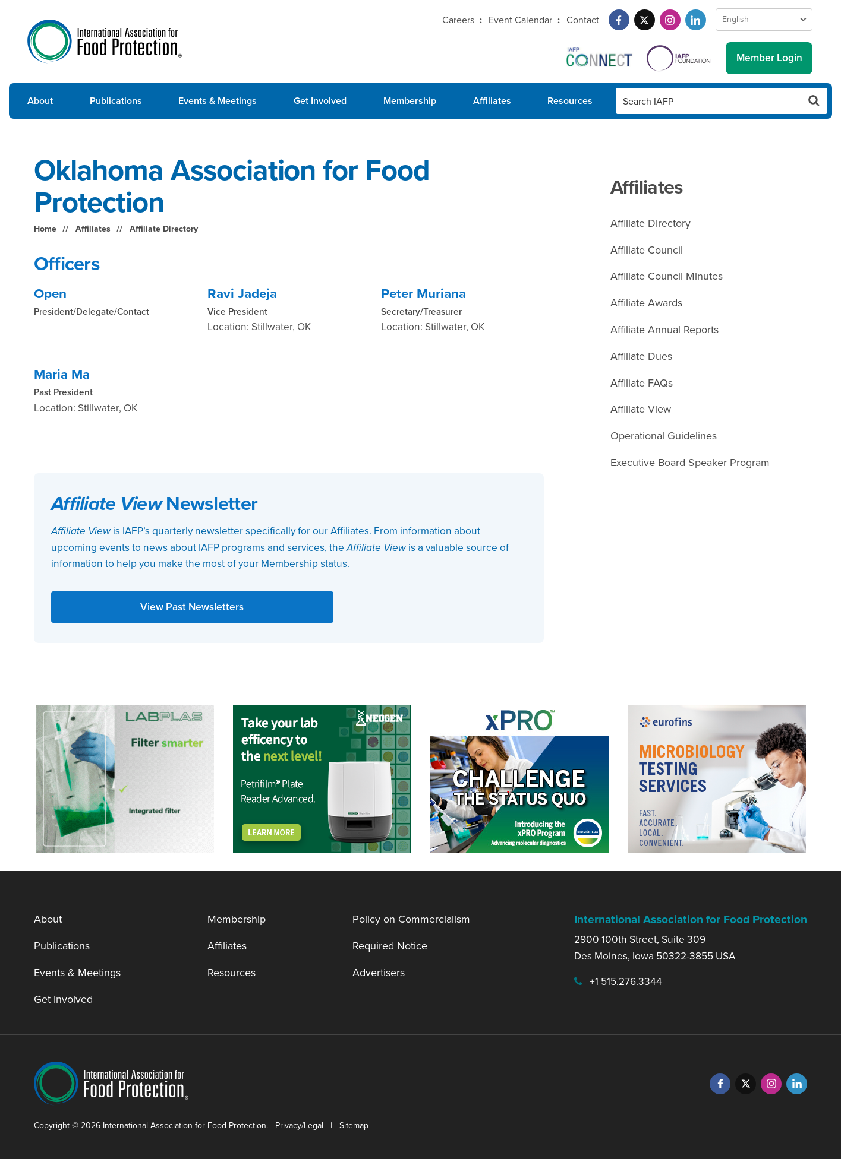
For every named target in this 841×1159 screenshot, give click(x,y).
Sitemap (353, 1125)
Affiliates (492, 100)
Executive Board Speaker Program (690, 462)
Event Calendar (520, 20)
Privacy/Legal (299, 1125)
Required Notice (389, 946)
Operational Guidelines (663, 436)
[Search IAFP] (708, 101)
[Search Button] (814, 101)
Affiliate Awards (646, 303)
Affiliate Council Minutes (666, 276)
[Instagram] (670, 20)
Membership (409, 100)
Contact (582, 20)
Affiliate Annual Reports (664, 329)
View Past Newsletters (192, 607)
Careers (458, 20)
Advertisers (378, 972)
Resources (570, 100)
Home (45, 229)
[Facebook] (619, 20)
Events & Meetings (217, 100)
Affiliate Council (646, 250)
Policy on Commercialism (411, 919)
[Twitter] (644, 20)
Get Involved (320, 100)
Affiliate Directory (164, 229)
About (40, 100)
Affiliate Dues (641, 356)
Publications (116, 100)
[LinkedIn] (695, 20)
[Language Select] (764, 19)
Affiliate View (640, 409)
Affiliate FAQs (641, 383)
